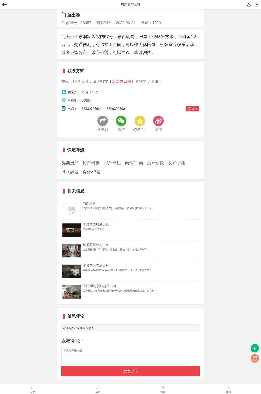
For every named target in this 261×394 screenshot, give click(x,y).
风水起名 (70, 172)
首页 (33, 388)
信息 (98, 388)
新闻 (163, 388)
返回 (6, 4)
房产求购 (155, 162)
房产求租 (177, 162)
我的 (249, 4)
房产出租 (112, 162)
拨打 (194, 108)
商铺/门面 (134, 162)
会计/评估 (92, 172)
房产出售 (91, 162)
